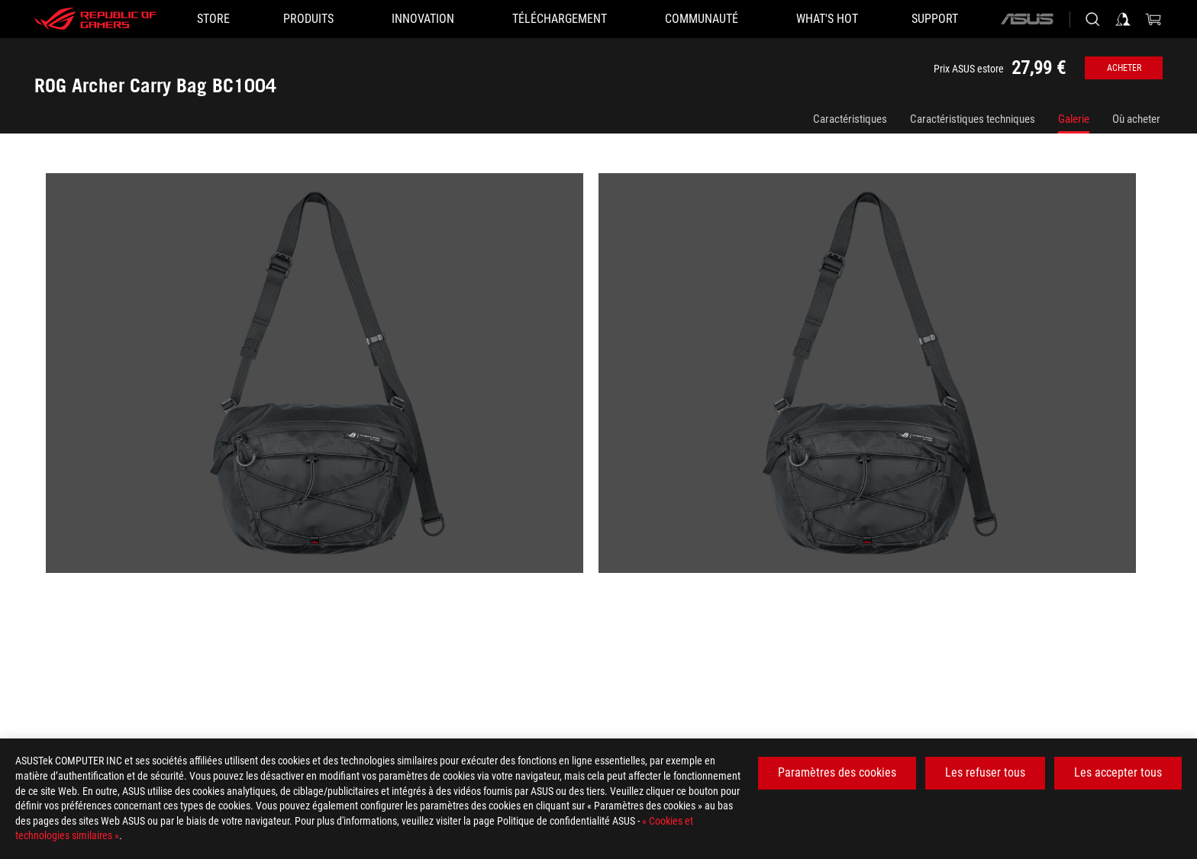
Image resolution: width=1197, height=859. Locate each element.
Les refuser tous (985, 772)
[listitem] (322, 380)
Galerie (1073, 119)
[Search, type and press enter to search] (1092, 19)
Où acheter (1136, 119)
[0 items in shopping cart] (1153, 19)
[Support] (934, 19)
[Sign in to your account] (1123, 19)
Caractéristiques (850, 119)
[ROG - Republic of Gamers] (95, 19)
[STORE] (213, 19)
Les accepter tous (1118, 772)
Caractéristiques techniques (972, 119)
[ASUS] (1026, 19)
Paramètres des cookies (837, 772)
